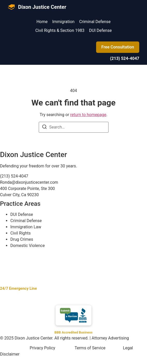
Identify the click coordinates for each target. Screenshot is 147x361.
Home (42, 21)
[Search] (44, 127)
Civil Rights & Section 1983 (59, 30)
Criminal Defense (94, 21)
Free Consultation (117, 47)
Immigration (63, 21)
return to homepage (88, 114)
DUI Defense (100, 30)
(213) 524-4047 (124, 58)
